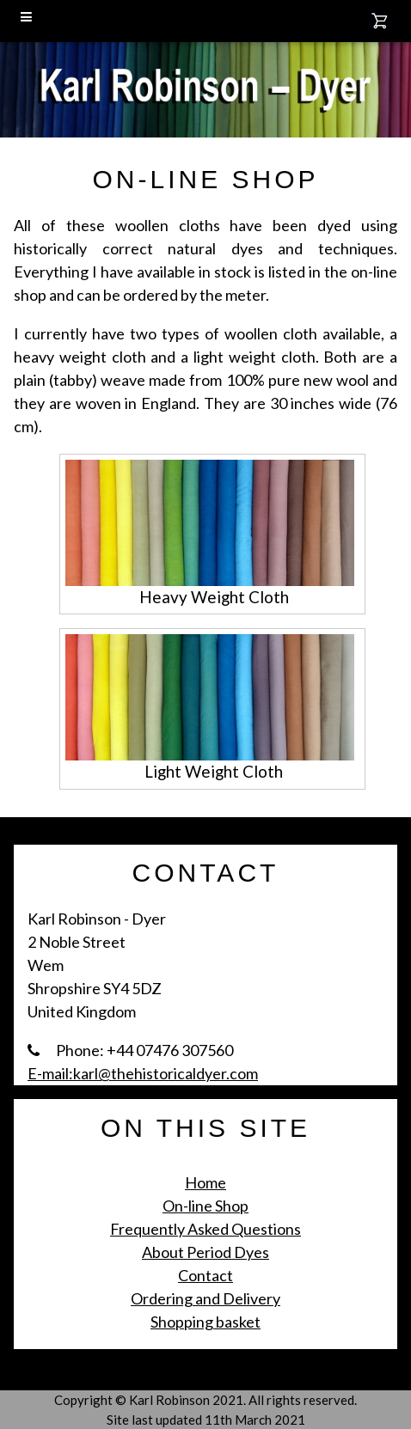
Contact (205, 1275)
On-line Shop (205, 1205)
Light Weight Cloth (213, 771)
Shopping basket (205, 1321)
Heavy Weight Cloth (214, 597)
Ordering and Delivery (205, 1298)
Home (205, 1182)
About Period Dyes (205, 1252)
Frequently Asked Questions (205, 1228)
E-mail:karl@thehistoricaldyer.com (143, 1073)
